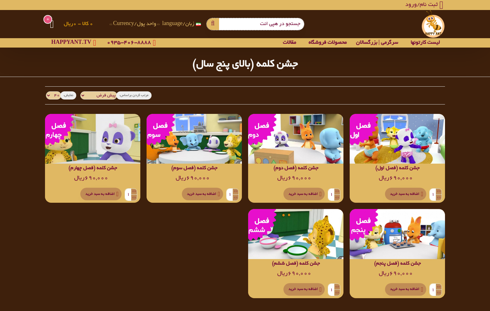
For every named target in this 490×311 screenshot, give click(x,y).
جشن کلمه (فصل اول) (397, 168)
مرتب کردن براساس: (126, 95)
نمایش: (66, 95)
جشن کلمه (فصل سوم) (194, 168)
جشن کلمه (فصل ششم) (296, 264)
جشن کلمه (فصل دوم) (295, 168)
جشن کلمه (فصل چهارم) (92, 168)
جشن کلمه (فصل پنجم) (397, 264)
